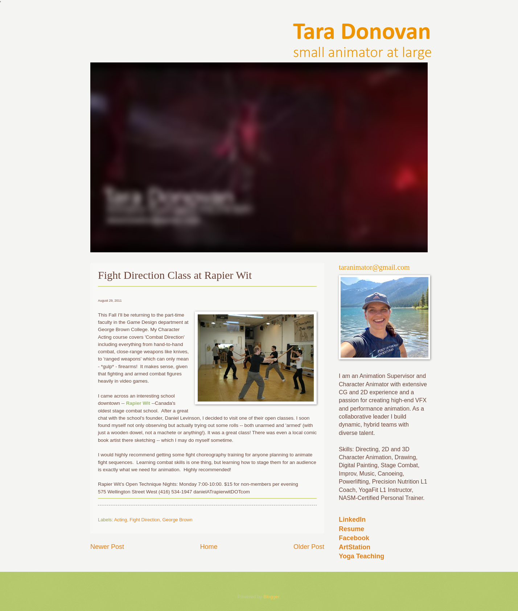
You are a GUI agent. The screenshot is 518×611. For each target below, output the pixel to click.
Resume (351, 529)
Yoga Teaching (361, 556)
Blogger (271, 596)
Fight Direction (145, 519)
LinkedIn (352, 519)
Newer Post (107, 546)
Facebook (354, 538)
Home (208, 546)
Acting (120, 519)
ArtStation (354, 547)
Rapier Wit (138, 403)
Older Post (308, 546)
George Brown (178, 519)
